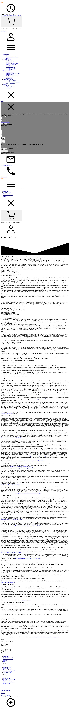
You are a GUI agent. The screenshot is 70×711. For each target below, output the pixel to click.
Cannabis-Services (7, 59)
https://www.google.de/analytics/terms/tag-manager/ (12, 484)
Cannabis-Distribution (11, 68)
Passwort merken (6, 120)
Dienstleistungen (7, 70)
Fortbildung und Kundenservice (13, 81)
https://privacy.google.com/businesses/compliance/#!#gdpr (32, 460)
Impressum (3, 693)
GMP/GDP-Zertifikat (10, 83)
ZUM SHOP (3, 31)
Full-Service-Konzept (11, 80)
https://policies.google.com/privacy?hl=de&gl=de (23, 467)
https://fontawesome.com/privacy (8, 582)
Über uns (8, 55)
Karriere (8, 58)
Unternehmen (6, 54)
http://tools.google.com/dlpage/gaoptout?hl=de (11, 437)
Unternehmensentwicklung (12, 57)
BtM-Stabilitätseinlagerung (12, 75)
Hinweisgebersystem (5, 695)
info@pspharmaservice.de (6, 15)
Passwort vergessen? (5, 122)
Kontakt (5, 84)
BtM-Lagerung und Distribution (13, 73)
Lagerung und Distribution (9, 679)
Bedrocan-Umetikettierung (12, 63)
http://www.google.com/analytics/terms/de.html (20, 466)
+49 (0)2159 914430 (16, 15)
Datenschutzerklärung (5, 690)
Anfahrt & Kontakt (10, 86)
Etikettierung (9, 62)
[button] (4, 123)
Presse (7, 85)
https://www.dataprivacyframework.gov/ (38, 455)
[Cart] (11, 21)
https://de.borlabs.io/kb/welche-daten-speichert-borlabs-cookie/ (46, 637)
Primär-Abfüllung (10, 60)
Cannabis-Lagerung (10, 65)
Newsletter (8, 88)
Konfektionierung (10, 74)
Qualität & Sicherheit (8, 79)
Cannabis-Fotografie (10, 69)
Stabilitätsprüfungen (10, 67)
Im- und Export (9, 77)
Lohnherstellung (9, 72)
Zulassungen (9, 78)
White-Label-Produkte (11, 64)
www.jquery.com (26, 600)
